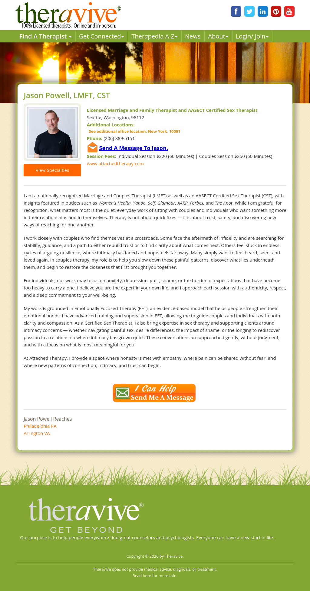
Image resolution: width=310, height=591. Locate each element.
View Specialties (52, 170)
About (218, 36)
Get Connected (101, 36)
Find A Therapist (45, 36)
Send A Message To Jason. (133, 148)
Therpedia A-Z (154, 36)
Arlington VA (37, 433)
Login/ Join (252, 36)
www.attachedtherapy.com (115, 163)
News (192, 36)
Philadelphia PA (40, 426)
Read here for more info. (155, 575)
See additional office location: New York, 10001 (133, 131)
